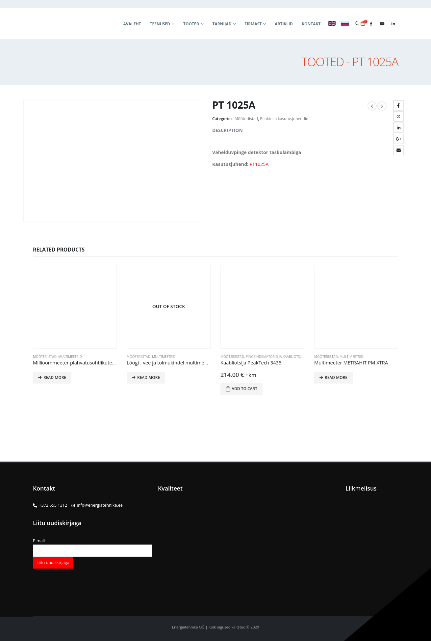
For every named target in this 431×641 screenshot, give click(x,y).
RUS (345, 24)
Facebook (398, 105)
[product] (74, 306)
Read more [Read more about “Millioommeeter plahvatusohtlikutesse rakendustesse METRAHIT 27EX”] (54, 377)
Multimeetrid (70, 356)
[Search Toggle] (356, 23)
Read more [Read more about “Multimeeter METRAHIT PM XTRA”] (336, 377)
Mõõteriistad (246, 118)
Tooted (191, 24)
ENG (331, 24)
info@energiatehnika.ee (100, 505)
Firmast (253, 24)
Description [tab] (227, 130)
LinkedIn (398, 127)
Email (398, 150)
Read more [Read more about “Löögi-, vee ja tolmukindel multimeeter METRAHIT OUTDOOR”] (148, 377)
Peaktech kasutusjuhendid (284, 118)
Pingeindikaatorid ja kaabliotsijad (276, 356)
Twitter (398, 116)
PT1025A (259, 164)
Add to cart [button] (244, 388)
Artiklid (284, 24)
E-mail (92, 545)
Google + (398, 139)
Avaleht (132, 24)
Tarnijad (222, 24)
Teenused (160, 24)
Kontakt (311, 24)
